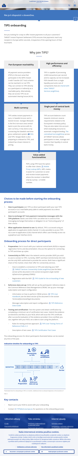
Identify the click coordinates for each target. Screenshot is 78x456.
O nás (7, 424)
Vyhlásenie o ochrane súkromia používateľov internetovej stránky (62, 428)
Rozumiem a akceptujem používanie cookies (22, 451)
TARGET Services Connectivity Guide (28, 269)
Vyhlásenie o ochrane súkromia (27, 447)
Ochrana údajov (57, 424)
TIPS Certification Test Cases (45, 330)
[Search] (38, 5)
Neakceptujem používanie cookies (58, 451)
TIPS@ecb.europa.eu (25, 409)
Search (69, 5)
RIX (31, 134)
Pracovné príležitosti (12, 426)
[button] (74, 2)
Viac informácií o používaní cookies (52, 447)
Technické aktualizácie (35, 428)
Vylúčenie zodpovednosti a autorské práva (36, 424)
